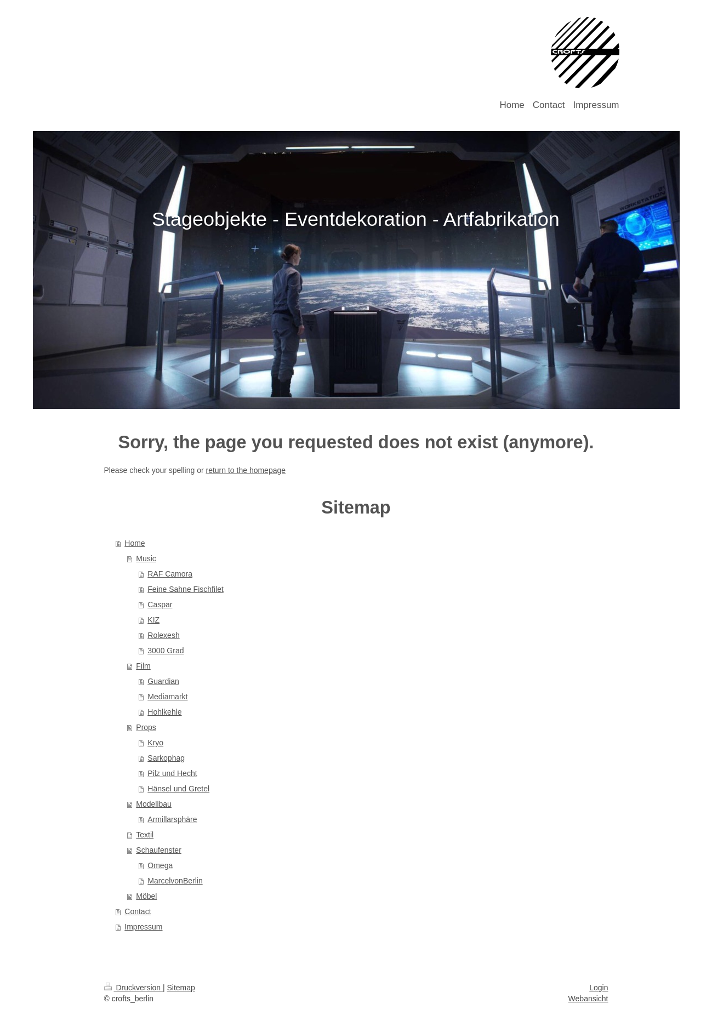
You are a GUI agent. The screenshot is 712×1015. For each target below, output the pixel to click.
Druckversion (133, 987)
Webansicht (588, 998)
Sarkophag (166, 758)
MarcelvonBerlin (174, 880)
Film (143, 666)
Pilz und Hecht (172, 773)
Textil (144, 834)
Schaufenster (158, 850)
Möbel (146, 896)
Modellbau (154, 804)
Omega (160, 865)
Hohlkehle (164, 712)
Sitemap (181, 987)
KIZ (153, 619)
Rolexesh (163, 635)
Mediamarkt (167, 696)
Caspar (159, 604)
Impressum (143, 926)
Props (146, 727)
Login (598, 987)
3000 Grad (165, 650)
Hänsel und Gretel (178, 788)
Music (146, 558)
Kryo (155, 742)
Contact (137, 911)
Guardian (163, 681)
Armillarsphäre (172, 819)
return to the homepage (246, 470)
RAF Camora (169, 573)
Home (134, 543)
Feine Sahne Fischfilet (185, 589)
